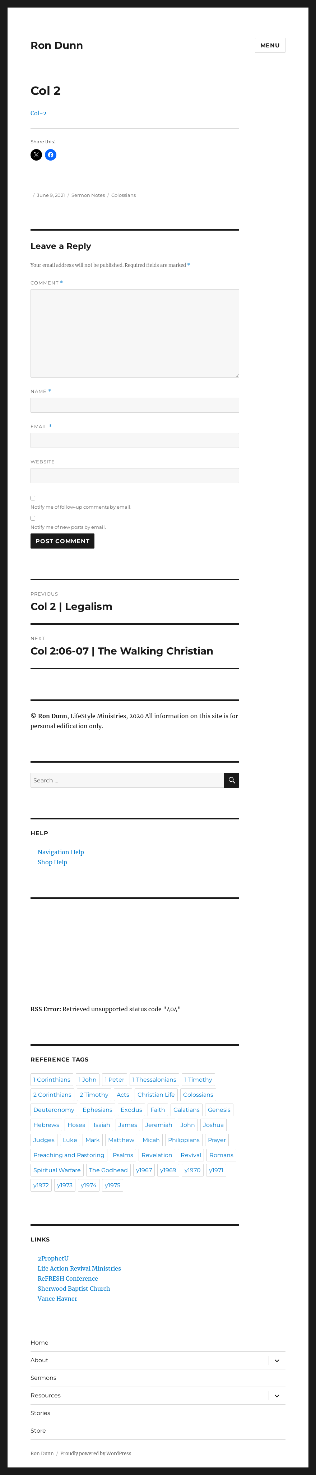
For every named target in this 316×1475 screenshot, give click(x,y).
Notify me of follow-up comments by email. (81, 507)
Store (38, 1430)
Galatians (186, 1109)
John (188, 1125)
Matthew (121, 1140)
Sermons (43, 1377)
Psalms (123, 1155)
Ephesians (97, 1109)
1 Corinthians (51, 1079)
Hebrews (46, 1125)
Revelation (156, 1155)
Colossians (123, 195)
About (39, 1360)
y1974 (89, 1185)
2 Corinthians (52, 1094)
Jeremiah (158, 1125)
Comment (47, 283)
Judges (44, 1140)
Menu (270, 45)
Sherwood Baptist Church (74, 1288)
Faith (157, 1109)
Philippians (184, 1140)
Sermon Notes (88, 195)
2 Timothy (94, 1094)
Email (41, 427)
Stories (40, 1413)
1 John (88, 1079)
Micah (151, 1140)
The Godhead (108, 1170)
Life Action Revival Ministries (79, 1268)
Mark (92, 1140)
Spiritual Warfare (57, 1170)
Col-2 (39, 113)
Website (43, 461)
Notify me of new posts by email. (68, 527)
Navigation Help (61, 852)
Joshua (213, 1125)
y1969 (168, 1170)
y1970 (193, 1170)
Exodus (131, 1109)
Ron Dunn (57, 45)
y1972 (41, 1185)
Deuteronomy (53, 1109)
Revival (191, 1155)
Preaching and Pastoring (68, 1155)
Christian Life (156, 1094)
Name (41, 391)
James (127, 1125)
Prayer (217, 1140)
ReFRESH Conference (68, 1278)
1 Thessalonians (154, 1079)
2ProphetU (53, 1258)
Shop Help (52, 862)
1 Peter (114, 1079)
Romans (221, 1155)
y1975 (112, 1185)
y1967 (144, 1170)
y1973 (65, 1185)
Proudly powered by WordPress (95, 1454)
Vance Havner (57, 1298)
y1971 (216, 1170)
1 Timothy (198, 1079)
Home (39, 1342)
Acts (123, 1094)
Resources (46, 1395)
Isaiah (102, 1125)
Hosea (76, 1125)
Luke (70, 1140)
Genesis (219, 1109)
